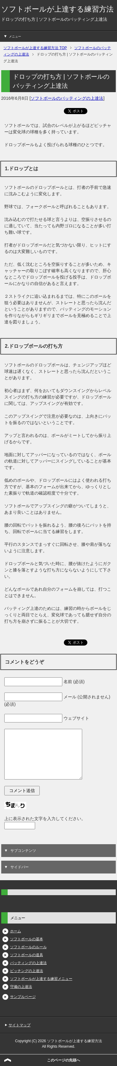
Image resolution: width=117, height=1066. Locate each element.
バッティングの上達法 (28, 963)
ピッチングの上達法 (26, 971)
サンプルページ (23, 997)
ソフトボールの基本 (26, 939)
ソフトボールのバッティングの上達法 (67, 98)
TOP (35, 48)
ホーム (15, 931)
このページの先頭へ (63, 1060)
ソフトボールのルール (28, 947)
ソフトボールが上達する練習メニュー (41, 979)
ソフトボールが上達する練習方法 (57, 9)
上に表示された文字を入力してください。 (45, 818)
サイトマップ (20, 1025)
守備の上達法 (21, 987)
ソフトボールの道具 (26, 955)
